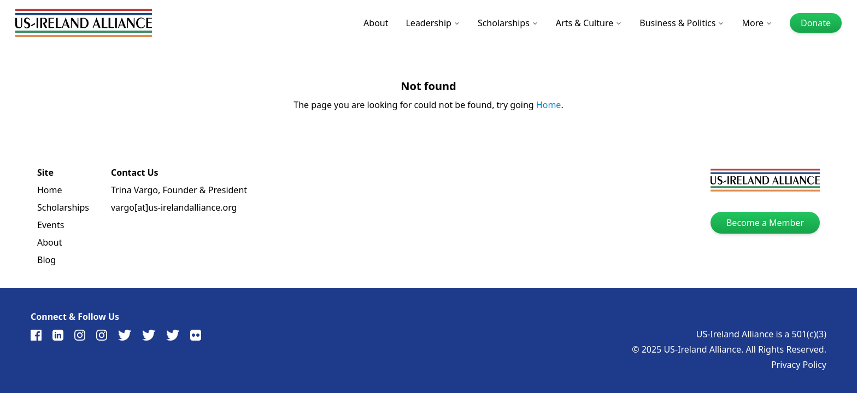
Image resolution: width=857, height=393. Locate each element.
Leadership (433, 23)
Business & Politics (681, 23)
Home (548, 105)
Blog (46, 260)
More (757, 23)
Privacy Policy (798, 365)
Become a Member (765, 223)
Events (50, 225)
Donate (816, 23)
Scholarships (508, 23)
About (375, 23)
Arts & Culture (589, 23)
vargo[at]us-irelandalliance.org (174, 207)
